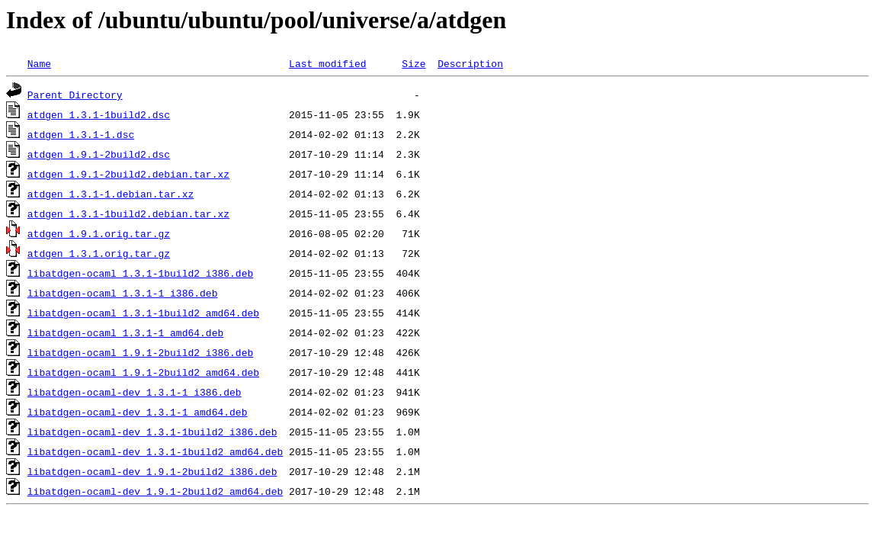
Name (39, 63)
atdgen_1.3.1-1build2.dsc (98, 114)
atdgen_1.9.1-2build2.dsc (98, 154)
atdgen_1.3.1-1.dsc (80, 134)
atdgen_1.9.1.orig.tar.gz (98, 233)
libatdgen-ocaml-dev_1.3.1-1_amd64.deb (137, 412)
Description (470, 63)
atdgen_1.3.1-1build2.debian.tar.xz (128, 213)
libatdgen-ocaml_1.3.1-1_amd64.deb (125, 332)
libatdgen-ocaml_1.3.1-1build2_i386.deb (140, 273)
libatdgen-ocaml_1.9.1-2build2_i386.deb (140, 352)
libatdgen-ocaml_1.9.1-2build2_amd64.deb (143, 372)
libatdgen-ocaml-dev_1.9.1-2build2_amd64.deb (155, 491)
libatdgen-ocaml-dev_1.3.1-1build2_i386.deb (152, 431)
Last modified (327, 63)
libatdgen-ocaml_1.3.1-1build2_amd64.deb (143, 312)
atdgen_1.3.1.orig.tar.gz (98, 253)
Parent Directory (75, 94)
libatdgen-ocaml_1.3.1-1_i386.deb (122, 293)
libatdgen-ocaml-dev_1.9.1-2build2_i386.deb (152, 471)
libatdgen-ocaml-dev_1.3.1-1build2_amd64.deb (155, 451)
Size (413, 63)
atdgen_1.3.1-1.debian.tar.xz (110, 194)
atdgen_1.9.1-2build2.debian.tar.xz (128, 174)
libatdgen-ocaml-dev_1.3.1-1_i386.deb (134, 392)
